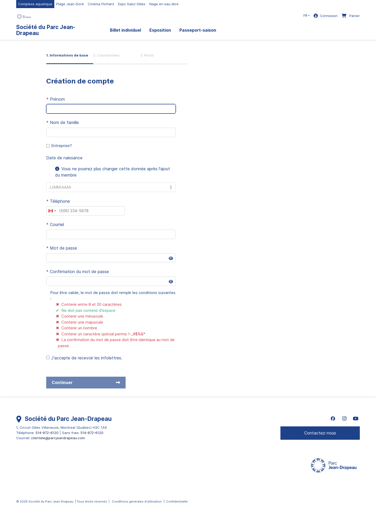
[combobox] (106, 187)
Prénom (55, 99)
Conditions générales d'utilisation (137, 501)
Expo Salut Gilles (131, 4)
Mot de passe (61, 248)
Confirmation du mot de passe (77, 271)
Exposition (160, 30)
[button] (171, 187)
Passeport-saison (197, 30)
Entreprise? (61, 145)
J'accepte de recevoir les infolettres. (86, 357)
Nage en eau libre (164, 4)
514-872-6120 (47, 433)
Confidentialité (177, 501)
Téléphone (58, 201)
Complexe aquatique (35, 4)
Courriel (55, 224)
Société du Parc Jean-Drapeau (45, 30)
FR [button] (305, 15)
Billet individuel (125, 30)
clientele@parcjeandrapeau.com (58, 438)
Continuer (86, 382)
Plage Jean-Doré (70, 4)
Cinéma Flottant (101, 4)
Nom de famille (62, 122)
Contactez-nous (320, 433)
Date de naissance (64, 157)
